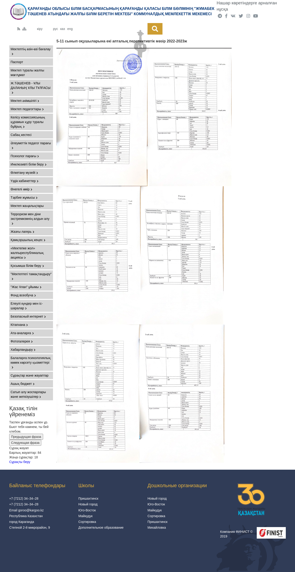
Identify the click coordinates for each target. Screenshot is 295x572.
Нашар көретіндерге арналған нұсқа (247, 6)
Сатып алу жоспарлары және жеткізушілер (28, 394)
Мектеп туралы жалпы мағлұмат (27, 72)
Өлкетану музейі (24, 172)
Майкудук (85, 516)
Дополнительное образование (101, 527)
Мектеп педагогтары (27, 109)
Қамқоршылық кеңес (28, 240)
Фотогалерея (22, 341)
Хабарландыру (23, 349)
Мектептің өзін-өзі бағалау (30, 51)
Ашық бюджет (23, 384)
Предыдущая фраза (26, 437)
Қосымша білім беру (27, 266)
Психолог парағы (25, 156)
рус (55, 29)
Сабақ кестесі (21, 135)
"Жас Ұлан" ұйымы (26, 287)
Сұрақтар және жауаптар (29, 375)
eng (70, 29)
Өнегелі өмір (21, 189)
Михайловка (157, 527)
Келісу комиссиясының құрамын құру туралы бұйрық (28, 121)
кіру (40, 29)
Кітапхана (19, 325)
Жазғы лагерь (22, 231)
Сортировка (87, 522)
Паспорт (17, 62)
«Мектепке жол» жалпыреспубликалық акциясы (27, 252)
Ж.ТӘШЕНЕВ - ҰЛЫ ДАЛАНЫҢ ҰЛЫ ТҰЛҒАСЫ (30, 87)
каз (62, 29)
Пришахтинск (88, 498)
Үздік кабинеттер (24, 181)
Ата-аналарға (22, 333)
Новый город (87, 504)
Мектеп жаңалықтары (27, 206)
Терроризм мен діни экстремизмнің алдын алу (30, 218)
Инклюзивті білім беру (29, 164)
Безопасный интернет (28, 316)
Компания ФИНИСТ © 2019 (236, 534)
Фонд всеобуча (23, 295)
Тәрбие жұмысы (24, 197)
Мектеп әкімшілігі (25, 101)
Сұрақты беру (19, 462)
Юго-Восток (87, 510)
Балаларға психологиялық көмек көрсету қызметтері (31, 362)
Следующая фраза (25, 443)
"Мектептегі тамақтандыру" (31, 276)
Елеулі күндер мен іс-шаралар (27, 306)
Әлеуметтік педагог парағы (31, 145)
